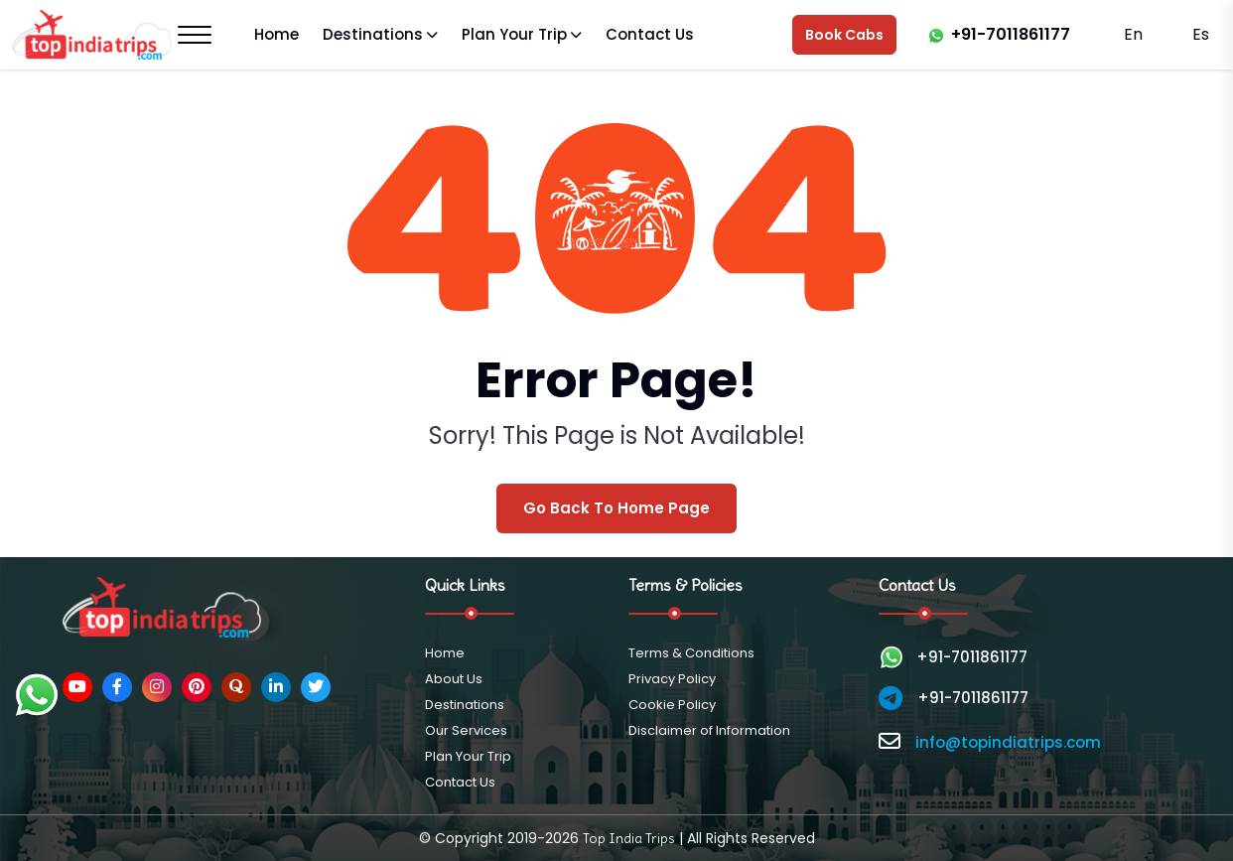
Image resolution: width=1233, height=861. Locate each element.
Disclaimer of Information (709, 730)
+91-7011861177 (1010, 34)
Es (1198, 34)
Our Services (466, 730)
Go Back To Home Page (616, 508)
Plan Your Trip (514, 34)
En (1133, 34)
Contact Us (650, 34)
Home (276, 34)
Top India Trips (629, 838)
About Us (453, 678)
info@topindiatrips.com (1008, 742)
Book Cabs (844, 35)
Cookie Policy (672, 704)
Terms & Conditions (691, 653)
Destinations (373, 34)
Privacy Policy (672, 678)
